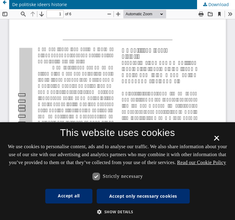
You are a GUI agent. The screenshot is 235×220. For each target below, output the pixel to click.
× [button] (216, 140)
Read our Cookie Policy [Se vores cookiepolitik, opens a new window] (201, 162)
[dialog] (117, 171)
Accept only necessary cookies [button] (143, 196)
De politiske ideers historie (39, 4)
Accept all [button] (69, 196)
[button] (117, 212)
